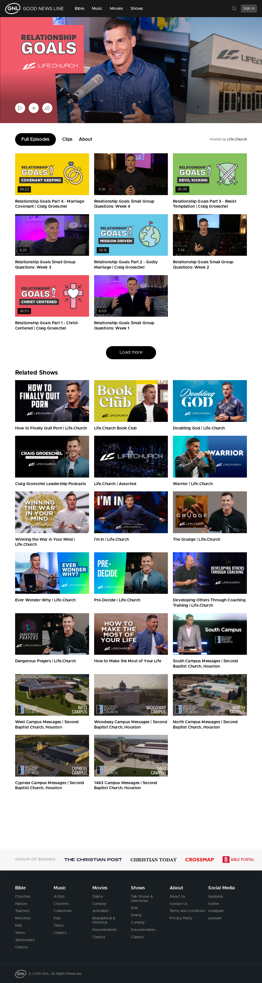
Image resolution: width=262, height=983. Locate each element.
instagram (215, 911)
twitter (213, 903)
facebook (215, 896)
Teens (20, 933)
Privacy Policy (181, 918)
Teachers (22, 911)
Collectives (63, 911)
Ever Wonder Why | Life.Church (45, 600)
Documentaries (104, 930)
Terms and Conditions (187, 911)
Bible (79, 9)
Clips (67, 139)
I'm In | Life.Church (111, 539)
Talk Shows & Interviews (142, 899)
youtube (214, 918)
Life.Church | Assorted (115, 484)
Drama (97, 896)
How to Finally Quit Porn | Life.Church (51, 428)
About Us (177, 896)
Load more (131, 352)
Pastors (21, 903)
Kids (18, 925)
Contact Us (179, 903)
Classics (21, 947)
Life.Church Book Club (115, 428)
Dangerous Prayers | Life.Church (45, 661)
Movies (116, 9)
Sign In (248, 8)
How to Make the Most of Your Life (127, 661)
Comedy (99, 903)
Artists (59, 896)
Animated (100, 911)
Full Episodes (35, 139)
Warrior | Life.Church (192, 484)
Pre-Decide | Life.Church (117, 600)
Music (97, 9)
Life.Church (237, 139)
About (85, 139)
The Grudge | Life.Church (196, 539)
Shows (137, 9)
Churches (22, 896)
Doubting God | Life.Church (199, 428)
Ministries (23, 918)
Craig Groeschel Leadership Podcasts (50, 484)
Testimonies (25, 940)
